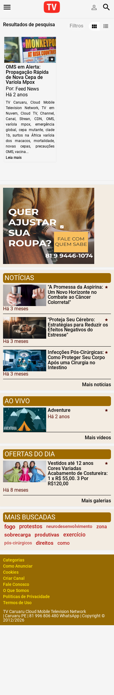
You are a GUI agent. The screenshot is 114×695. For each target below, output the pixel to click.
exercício (74, 535)
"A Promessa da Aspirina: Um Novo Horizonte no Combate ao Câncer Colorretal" (75, 294)
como (63, 543)
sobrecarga (17, 535)
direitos (45, 543)
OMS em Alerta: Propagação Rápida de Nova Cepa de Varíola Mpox (27, 74)
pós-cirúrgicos (18, 543)
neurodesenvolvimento (69, 526)
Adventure (59, 410)
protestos (30, 526)
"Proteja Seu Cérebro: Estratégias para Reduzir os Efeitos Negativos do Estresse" (78, 327)
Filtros (76, 26)
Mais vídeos (98, 437)
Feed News (27, 89)
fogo (9, 526)
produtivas (47, 535)
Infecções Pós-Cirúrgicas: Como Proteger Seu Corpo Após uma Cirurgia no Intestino (76, 359)
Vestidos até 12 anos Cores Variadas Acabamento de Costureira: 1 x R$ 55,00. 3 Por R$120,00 (78, 473)
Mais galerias (96, 500)
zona (101, 526)
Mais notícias (96, 384)
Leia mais (14, 157)
